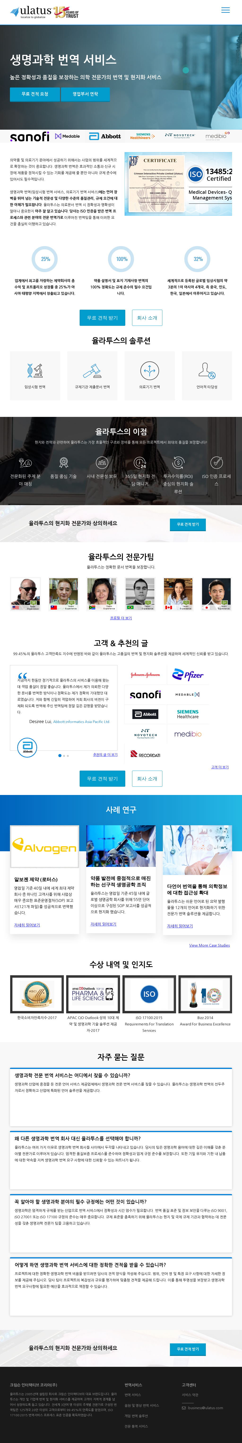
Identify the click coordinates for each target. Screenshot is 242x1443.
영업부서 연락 (85, 94)
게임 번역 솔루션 (136, 1416)
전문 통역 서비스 (136, 1426)
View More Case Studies (209, 945)
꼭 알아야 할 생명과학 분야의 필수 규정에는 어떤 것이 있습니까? (81, 1202)
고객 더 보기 (220, 767)
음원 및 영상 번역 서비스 (142, 1405)
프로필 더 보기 (121, 618)
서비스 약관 (190, 1395)
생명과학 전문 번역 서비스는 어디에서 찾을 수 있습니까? (72, 1075)
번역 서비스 (133, 1395)
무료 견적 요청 (35, 94)
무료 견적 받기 (102, 317)
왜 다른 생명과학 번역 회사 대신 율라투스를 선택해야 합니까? (78, 1138)
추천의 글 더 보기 (105, 754)
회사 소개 (147, 317)
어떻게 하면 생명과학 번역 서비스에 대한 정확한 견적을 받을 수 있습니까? (90, 1265)
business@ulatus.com (204, 1408)
